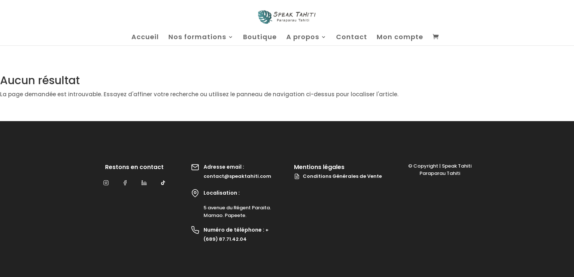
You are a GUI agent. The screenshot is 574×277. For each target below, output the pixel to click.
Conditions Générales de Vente (338, 176)
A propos (302, 37)
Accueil (145, 37)
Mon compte (400, 37)
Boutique (260, 37)
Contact (351, 37)
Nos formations (197, 37)
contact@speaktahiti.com (237, 176)
